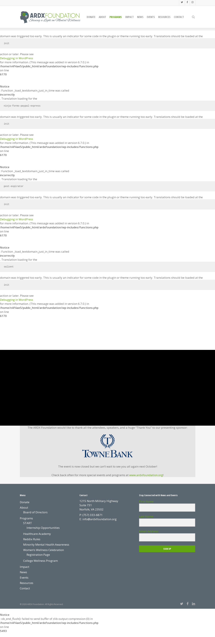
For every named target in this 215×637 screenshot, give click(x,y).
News (23, 572)
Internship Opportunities (43, 528)
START (27, 523)
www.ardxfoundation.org (146, 475)
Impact (24, 567)
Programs (26, 518)
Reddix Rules (31, 539)
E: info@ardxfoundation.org (98, 519)
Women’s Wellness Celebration (43, 550)
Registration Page (38, 555)
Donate (24, 502)
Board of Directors (35, 512)
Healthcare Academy (37, 534)
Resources (26, 583)
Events (24, 577)
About (24, 507)
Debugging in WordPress (16, 58)
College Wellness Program (40, 561)
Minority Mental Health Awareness (46, 544)
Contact (25, 588)
